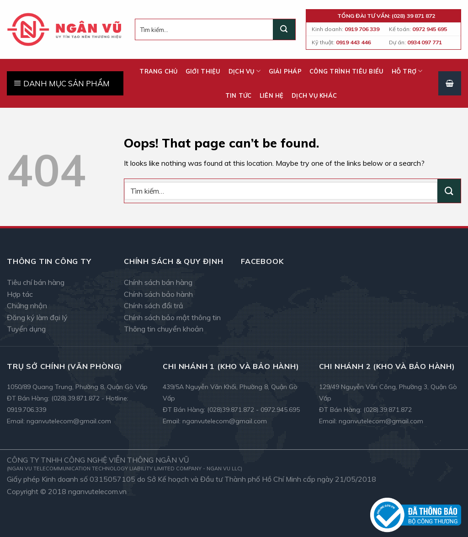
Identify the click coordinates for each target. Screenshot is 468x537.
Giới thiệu (203, 71)
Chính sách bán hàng (158, 282)
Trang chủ (158, 71)
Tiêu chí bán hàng (35, 282)
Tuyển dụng (26, 328)
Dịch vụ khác (314, 95)
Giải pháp (285, 71)
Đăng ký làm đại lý (37, 317)
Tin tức (238, 95)
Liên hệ (272, 95)
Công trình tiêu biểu (346, 71)
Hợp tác (20, 294)
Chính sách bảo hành (158, 294)
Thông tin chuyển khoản (163, 328)
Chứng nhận (27, 305)
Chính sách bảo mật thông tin (172, 317)
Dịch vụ (245, 71)
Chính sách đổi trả (153, 305)
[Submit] (284, 29)
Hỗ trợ (407, 71)
